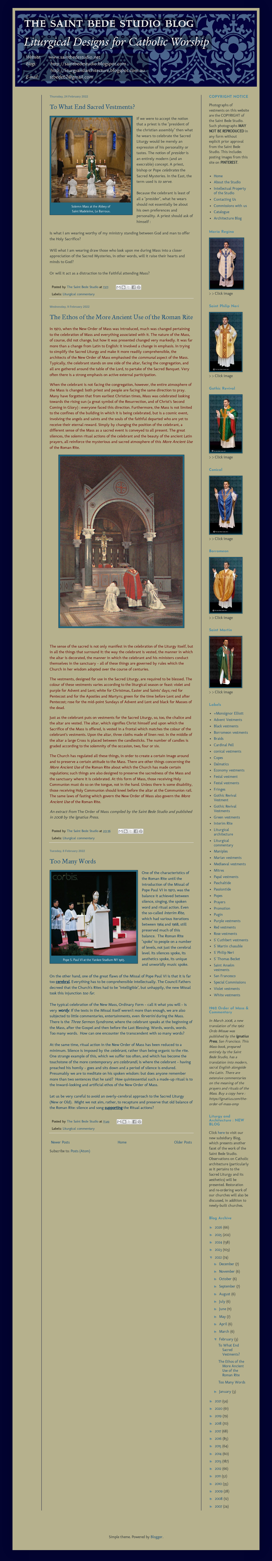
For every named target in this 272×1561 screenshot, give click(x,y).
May (223, 1316)
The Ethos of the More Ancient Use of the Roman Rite (121, 317)
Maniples (221, 851)
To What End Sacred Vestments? (92, 107)
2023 (219, 1249)
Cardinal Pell (224, 745)
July (222, 1301)
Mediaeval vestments (230, 864)
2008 (219, 1498)
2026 (219, 1227)
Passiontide (222, 889)
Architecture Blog (228, 218)
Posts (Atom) (80, 1151)
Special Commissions (230, 982)
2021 (218, 1401)
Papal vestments (226, 877)
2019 (219, 1416)
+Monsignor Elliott (229, 713)
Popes (218, 895)
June (223, 1309)
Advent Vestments (228, 720)
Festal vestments (226, 783)
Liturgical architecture (223, 832)
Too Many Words (73, 861)
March (224, 1331)
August (225, 1294)
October (226, 1279)
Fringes (219, 789)
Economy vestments (229, 770)
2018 (219, 1423)
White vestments (227, 995)
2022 (219, 1257)
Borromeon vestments (231, 732)
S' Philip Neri (224, 952)
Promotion (222, 908)
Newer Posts (60, 1142)
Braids (218, 738)
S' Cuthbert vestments (231, 940)
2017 (218, 1431)
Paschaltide (222, 883)
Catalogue (221, 212)
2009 (219, 1491)
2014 (219, 1454)
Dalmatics (221, 764)
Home (122, 1142)
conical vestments (227, 751)
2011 (218, 1476)
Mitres (219, 870)
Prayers (219, 902)
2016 (219, 1438)
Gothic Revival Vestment (225, 797)
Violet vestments (227, 988)
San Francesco (225, 976)
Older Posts (183, 1142)
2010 (219, 1484)
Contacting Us (225, 199)
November (227, 1271)
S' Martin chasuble (228, 946)
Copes (218, 758)
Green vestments (227, 817)
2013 (218, 1461)
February (226, 1339)
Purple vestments (227, 921)
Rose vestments (225, 933)
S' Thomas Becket (227, 959)
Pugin (218, 914)
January (225, 1391)
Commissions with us (230, 206)
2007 (219, 1506)
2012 (218, 1468)
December (227, 1264)
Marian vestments (227, 857)
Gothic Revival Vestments (225, 808)
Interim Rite (223, 823)
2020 (219, 1408)
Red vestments (225, 927)
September (227, 1286)
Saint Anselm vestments (224, 967)
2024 (219, 1242)
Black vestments (226, 726)
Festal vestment (226, 776)
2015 (218, 1446)
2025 (219, 1235)
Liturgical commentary (79, 294)
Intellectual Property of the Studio (230, 190)
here (221, 1132)
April (223, 1324)
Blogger (157, 1537)
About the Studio (227, 182)
